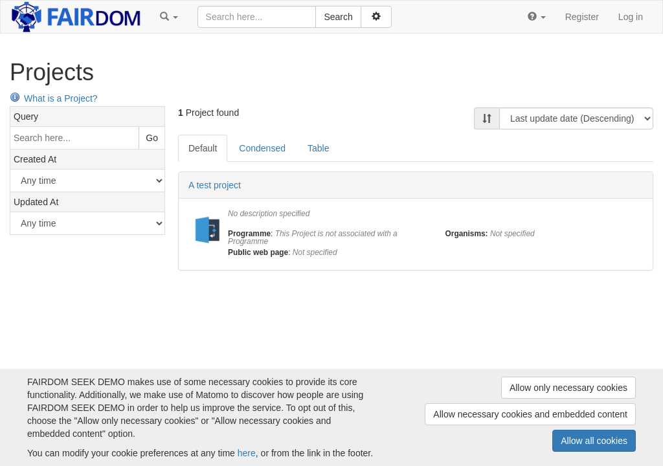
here (247, 453)
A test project (214, 185)
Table (318, 148)
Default (202, 148)
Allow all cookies (594, 441)
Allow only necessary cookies (568, 388)
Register (582, 17)
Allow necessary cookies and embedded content (530, 414)
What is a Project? (54, 98)
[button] (169, 17)
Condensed (262, 148)
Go (152, 138)
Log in (630, 17)
